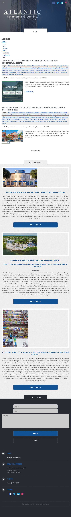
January (5, 48)
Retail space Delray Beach (10, 121)
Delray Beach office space (17, 70)
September (6, 55)
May (4, 46)
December (6, 53)
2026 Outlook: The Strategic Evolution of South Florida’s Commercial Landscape (30, 62)
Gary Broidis (30, 70)
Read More (35, 225)
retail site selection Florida (25, 72)
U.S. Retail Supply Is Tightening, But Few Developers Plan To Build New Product (35, 353)
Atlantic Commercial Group (39, 66)
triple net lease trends (16, 74)
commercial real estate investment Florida (24, 68)
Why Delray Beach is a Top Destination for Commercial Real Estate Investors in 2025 (33, 109)
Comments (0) (29, 92)
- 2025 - (4, 50)
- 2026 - (4, 42)
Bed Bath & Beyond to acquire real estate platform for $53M (35, 192)
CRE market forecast (44, 68)
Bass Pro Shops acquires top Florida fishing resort (35, 260)
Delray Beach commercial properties (13, 117)
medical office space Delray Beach (45, 70)
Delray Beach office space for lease (32, 119)
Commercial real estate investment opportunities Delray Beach (49, 115)
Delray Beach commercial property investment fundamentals (44, 117)
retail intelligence (10, 72)
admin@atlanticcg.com (14, 457)
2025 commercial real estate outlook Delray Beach (23, 113)
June (4, 44)
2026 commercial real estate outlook (19, 66)
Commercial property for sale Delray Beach (53, 113)
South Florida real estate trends (45, 72)
